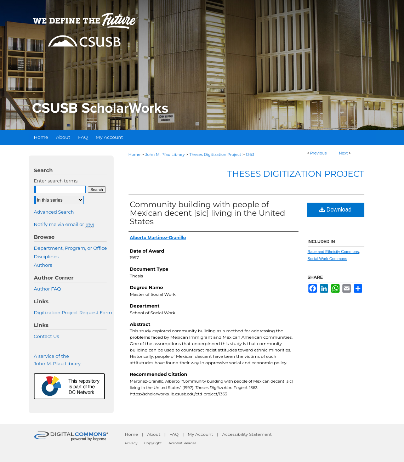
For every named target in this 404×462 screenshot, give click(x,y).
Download (335, 210)
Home (135, 154)
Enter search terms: (56, 181)
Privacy (131, 443)
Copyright (152, 443)
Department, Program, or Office (70, 248)
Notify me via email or (64, 224)
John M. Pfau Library (165, 154)
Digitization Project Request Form (73, 312)
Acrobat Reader (182, 443)
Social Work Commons (327, 259)
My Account (200, 434)
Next (343, 153)
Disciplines (46, 256)
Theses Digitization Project (215, 154)
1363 (250, 154)
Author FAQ (47, 289)
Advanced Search (54, 212)
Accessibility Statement (247, 434)
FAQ (174, 434)
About (153, 434)
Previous (318, 153)
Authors (43, 265)
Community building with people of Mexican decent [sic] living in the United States (207, 213)
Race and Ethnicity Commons (333, 251)
